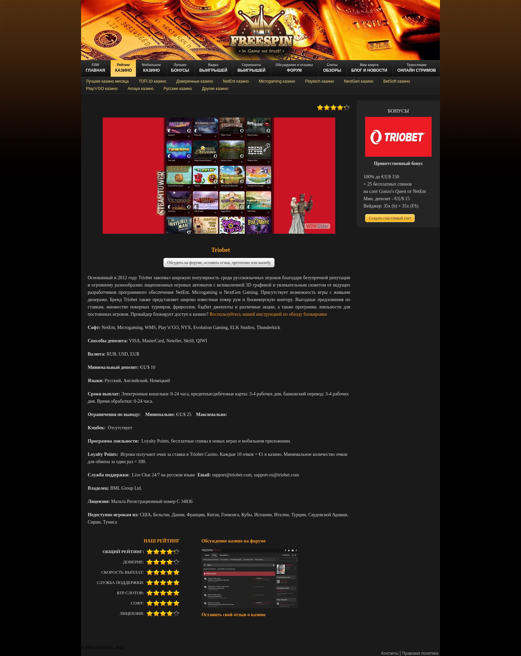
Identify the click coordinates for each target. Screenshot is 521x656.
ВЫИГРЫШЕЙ (213, 68)
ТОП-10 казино (152, 81)
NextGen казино (358, 81)
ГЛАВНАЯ (95, 68)
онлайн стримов (416, 68)
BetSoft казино (396, 81)
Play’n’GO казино (102, 88)
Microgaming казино (277, 81)
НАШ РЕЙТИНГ (162, 540)
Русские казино (177, 88)
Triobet (220, 250)
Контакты (390, 653)
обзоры (332, 68)
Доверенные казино (194, 81)
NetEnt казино (236, 81)
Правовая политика (420, 653)
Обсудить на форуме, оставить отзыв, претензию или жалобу (218, 262)
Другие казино (215, 88)
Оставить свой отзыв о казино (233, 614)
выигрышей (251, 68)
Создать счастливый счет (390, 218)
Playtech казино (319, 81)
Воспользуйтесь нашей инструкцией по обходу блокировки (268, 314)
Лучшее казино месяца (107, 81)
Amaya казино (141, 88)
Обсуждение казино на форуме (233, 540)
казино (123, 68)
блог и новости (369, 68)
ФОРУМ (294, 68)
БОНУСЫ (180, 68)
